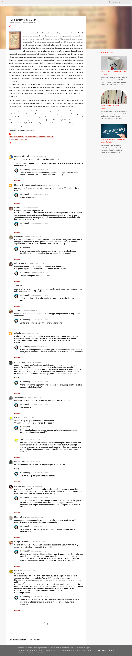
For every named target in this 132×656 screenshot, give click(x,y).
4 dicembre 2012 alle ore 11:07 (34, 362)
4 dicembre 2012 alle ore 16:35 (39, 382)
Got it (111, 650)
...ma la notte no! (21, 156)
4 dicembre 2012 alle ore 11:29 (26, 418)
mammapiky (25, 169)
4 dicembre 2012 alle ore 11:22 (33, 397)
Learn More (101, 650)
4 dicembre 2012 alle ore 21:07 (28, 570)
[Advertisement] (95, 79)
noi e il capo (19, 362)
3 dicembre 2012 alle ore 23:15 (30, 310)
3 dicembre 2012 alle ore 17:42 (39, 169)
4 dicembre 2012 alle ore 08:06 (39, 320)
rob (15, 418)
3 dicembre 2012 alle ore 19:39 (39, 194)
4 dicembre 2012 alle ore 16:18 (37, 542)
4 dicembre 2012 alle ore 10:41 (39, 346)
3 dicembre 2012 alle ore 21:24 (39, 223)
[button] (10, 26)
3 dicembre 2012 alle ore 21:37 (39, 272)
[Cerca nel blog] (121, 2)
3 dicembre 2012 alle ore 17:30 (38, 156)
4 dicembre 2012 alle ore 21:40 (39, 596)
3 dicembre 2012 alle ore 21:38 (39, 295)
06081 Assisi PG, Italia (21, 139)
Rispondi (17, 181)
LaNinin (17, 208)
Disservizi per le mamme (16, 136)
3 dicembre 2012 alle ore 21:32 (39, 248)
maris (16, 571)
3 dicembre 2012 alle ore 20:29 (32, 236)
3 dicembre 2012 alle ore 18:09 (50, 185)
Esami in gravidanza (31, 136)
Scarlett (17, 310)
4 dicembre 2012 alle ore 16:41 (39, 526)
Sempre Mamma (21, 542)
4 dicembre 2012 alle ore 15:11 (35, 517)
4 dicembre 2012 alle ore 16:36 (39, 404)
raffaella (17, 333)
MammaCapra (20, 517)
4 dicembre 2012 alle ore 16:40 (39, 497)
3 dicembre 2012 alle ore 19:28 (30, 207)
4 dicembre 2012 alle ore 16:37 (39, 427)
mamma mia (19, 486)
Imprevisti (42, 136)
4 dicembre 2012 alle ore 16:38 (39, 473)
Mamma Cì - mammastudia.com (28, 185)
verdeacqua (19, 397)
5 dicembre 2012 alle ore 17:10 (31, 439)
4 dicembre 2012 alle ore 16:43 (39, 551)
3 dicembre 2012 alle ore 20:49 (31, 286)
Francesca (18, 236)
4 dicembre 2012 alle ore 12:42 (34, 486)
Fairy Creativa (20, 263)
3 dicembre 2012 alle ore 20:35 (35, 263)
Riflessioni (50, 136)
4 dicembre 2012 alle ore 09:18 (30, 333)
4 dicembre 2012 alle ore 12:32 (34, 461)
